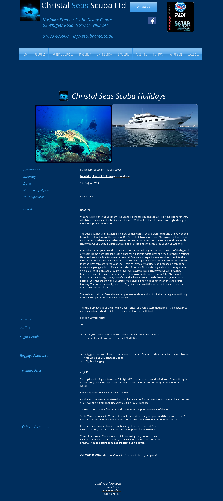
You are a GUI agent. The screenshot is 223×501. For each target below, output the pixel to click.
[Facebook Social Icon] (152, 20)
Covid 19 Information (108, 483)
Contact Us (119, 455)
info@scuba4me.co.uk (93, 36)
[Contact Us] (143, 7)
